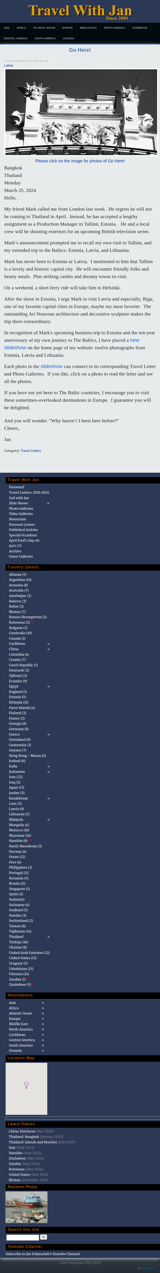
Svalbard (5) (18, 910)
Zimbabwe (17, 1158)
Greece (14, 734)
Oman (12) (17, 857)
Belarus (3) (17, 601)
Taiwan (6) (17, 926)
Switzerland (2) (21, 921)
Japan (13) (16, 787)
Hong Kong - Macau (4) (27, 755)
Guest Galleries (21, 556)
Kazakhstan (18, 798)
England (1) (18, 692)
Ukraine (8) (18, 947)
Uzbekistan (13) (21, 969)
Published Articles (23, 530)
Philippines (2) (20, 867)
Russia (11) (17, 883)
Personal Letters (22, 524)
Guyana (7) (17, 750)
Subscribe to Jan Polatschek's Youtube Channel (43, 1254)
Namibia (15, 1153)
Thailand (16, 937)
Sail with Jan (19, 498)
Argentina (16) (20, 580)
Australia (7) (19, 590)
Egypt (14, 686)
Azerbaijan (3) (20, 596)
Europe (67, 27)
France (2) (17, 718)
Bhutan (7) (17, 612)
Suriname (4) (19, 905)
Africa (21, 27)
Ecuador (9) (18, 681)
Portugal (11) (19, 873)
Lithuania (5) (19, 814)
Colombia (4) (19, 654)
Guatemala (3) (20, 745)
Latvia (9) (16, 809)
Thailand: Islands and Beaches (33, 1142)
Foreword (16, 487)
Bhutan (14, 1180)
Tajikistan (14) (20, 931)
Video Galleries (21, 514)
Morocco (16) (19, 830)
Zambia (15, 1164)
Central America (16, 38)
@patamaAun (148, 1268)
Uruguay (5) (18, 963)
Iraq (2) (14, 782)
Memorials (17, 519)
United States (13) (22, 958)
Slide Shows (18, 503)
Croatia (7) (17, 660)
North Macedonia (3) (25, 846)
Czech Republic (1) (23, 665)
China (13, 649)
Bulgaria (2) (18, 628)
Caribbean (139, 27)
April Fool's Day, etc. (25, 540)
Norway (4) (17, 851)
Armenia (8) (18, 585)
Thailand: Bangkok (24, 1137)
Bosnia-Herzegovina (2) (28, 617)
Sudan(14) (17, 899)
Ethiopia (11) (19, 702)
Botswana (17, 1169)
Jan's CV (15, 546)
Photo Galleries (21, 508)
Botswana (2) (21, 622)
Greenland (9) (20, 739)
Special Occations (23, 535)
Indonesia (17, 772)
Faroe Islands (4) (22, 708)
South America (45, 38)
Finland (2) (17, 713)
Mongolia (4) (19, 825)
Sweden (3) (17, 915)
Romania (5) (19, 878)
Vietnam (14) (19, 974)
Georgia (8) (17, 723)
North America (114, 27)
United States (19, 1174)
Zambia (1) (19, 979)
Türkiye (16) (18, 942)
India (13, 766)
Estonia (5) (17, 697)
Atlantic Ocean (44, 27)
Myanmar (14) (20, 835)
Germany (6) (19, 729)
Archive (15, 551)
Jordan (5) (17, 793)
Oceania (68, 38)
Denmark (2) (19, 670)
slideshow (52, 366)
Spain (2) (16, 894)
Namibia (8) (20, 841)
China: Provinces (22, 1131)
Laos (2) (15, 803)
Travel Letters (31, 451)
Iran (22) (15, 777)
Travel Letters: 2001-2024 (29, 492)
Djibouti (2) (18, 676)
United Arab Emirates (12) (29, 953)
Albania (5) (17, 574)
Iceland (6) (17, 761)
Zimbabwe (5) (22, 984)
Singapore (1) (19, 889)
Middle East (88, 27)
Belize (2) (16, 606)
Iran (12, 1147)
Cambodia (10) (20, 633)
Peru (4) (15, 862)
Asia (7, 27)
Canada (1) (17, 638)
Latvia (8, 65)
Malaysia (16, 819)
